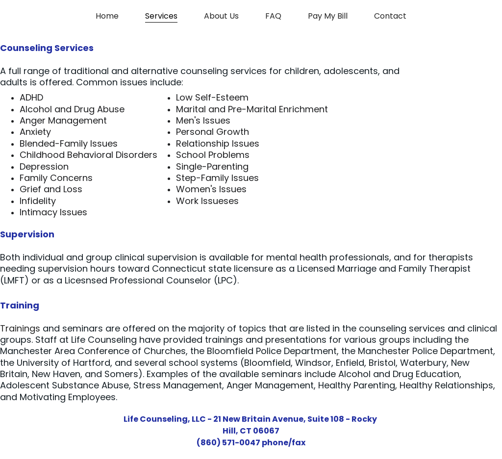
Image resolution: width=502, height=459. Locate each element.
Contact (390, 16)
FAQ (273, 16)
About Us (221, 16)
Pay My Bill (328, 16)
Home (107, 16)
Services (161, 16)
